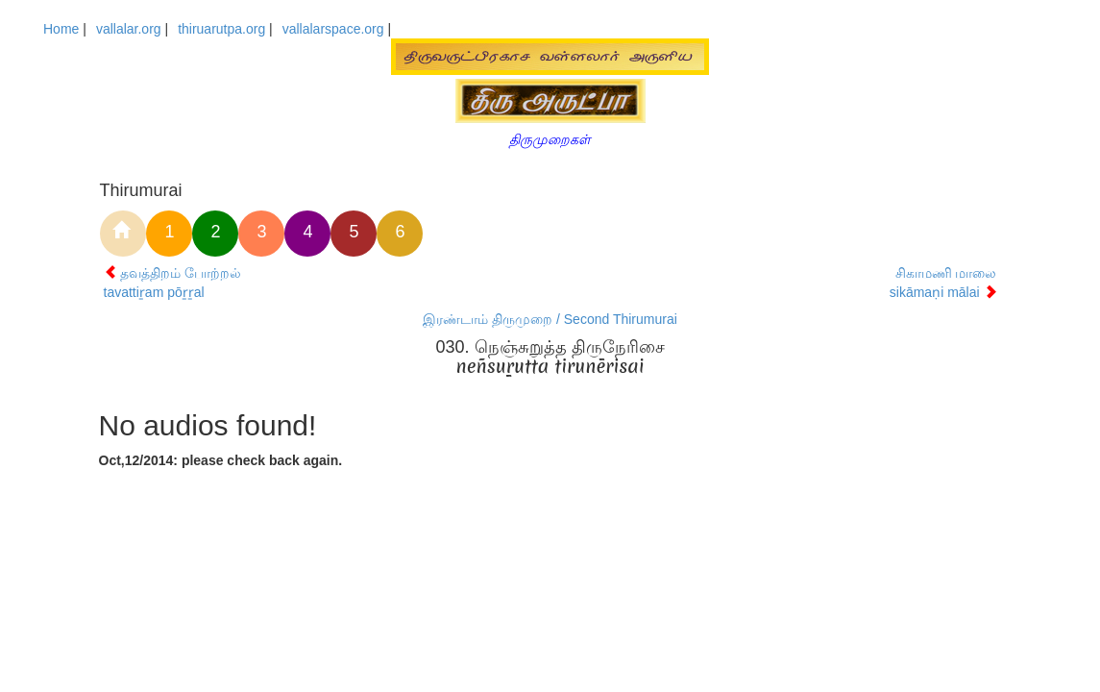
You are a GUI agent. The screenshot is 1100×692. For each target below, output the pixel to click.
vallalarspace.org (333, 29)
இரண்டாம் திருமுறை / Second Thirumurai (550, 319)
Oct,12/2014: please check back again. (221, 460)
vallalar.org (128, 29)
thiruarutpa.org (221, 29)
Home (61, 29)
